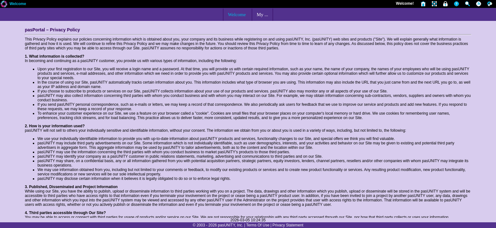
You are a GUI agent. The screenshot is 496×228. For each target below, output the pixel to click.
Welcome (17, 4)
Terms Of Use (257, 225)
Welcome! (405, 3)
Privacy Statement (287, 225)
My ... (262, 14)
